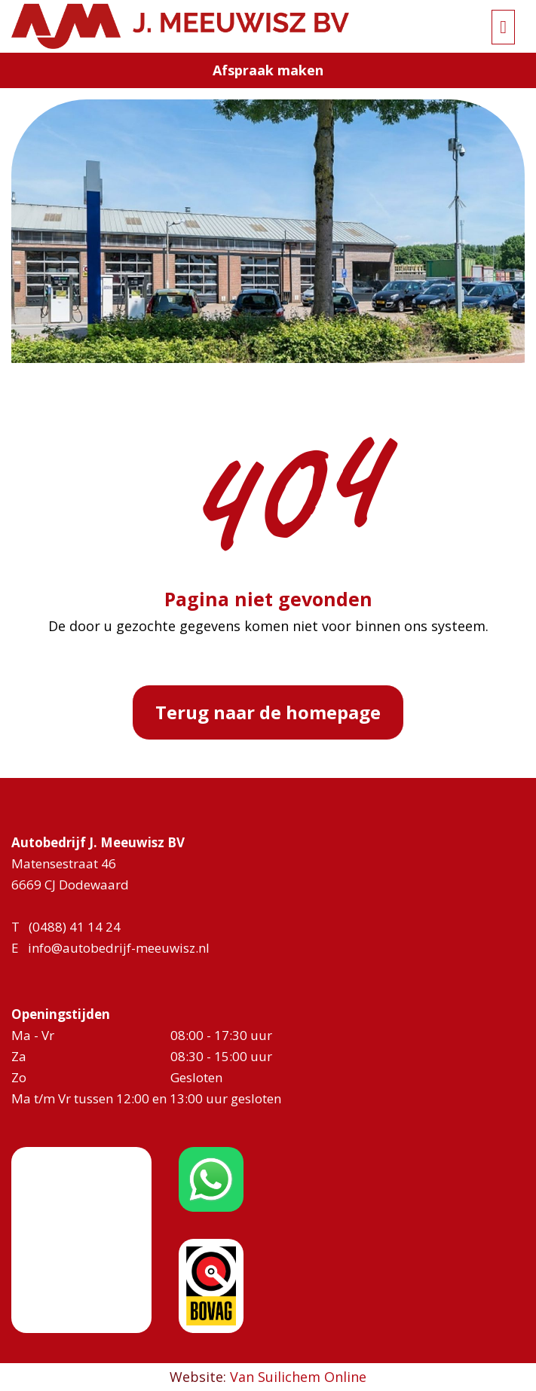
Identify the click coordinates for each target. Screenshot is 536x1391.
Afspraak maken (268, 70)
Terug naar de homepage (268, 712)
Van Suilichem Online (298, 1377)
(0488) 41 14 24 (75, 926)
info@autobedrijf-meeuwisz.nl (119, 947)
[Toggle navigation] (503, 27)
